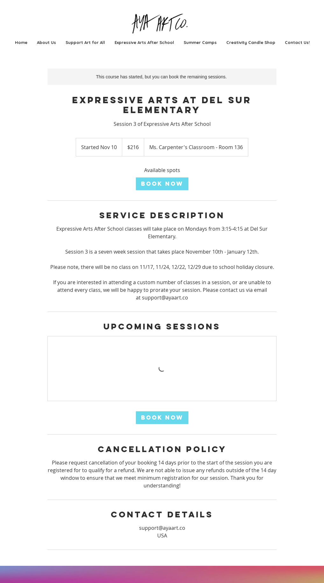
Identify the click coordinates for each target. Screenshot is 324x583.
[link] (162, 183)
